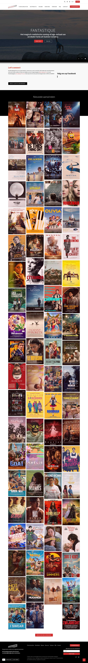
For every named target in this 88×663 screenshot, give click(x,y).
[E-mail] (71, 651)
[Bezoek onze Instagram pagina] (69, 1)
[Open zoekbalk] (64, 1)
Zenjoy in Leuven (53, 658)
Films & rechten (23, 6)
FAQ (60, 6)
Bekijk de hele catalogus (44, 635)
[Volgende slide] (82, 58)
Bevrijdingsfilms (65, 76)
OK (3, 659)
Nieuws (41, 6)
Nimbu (62, 658)
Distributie (33, 6)
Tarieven (54, 6)
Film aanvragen (51, 40)
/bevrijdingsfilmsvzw (20, 73)
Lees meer (15, 659)
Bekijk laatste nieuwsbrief (18, 83)
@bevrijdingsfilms (43, 72)
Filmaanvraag (75, 6)
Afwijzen (8, 659)
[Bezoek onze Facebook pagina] (67, 1)
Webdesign (37, 658)
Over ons (47, 6)
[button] (84, 659)
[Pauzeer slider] (85, 58)
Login (77, 1)
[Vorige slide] (78, 58)
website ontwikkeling (44, 658)
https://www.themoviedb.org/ (31, 659)
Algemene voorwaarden (41, 659)
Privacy (33, 658)
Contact (65, 6)
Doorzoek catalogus (36, 40)
